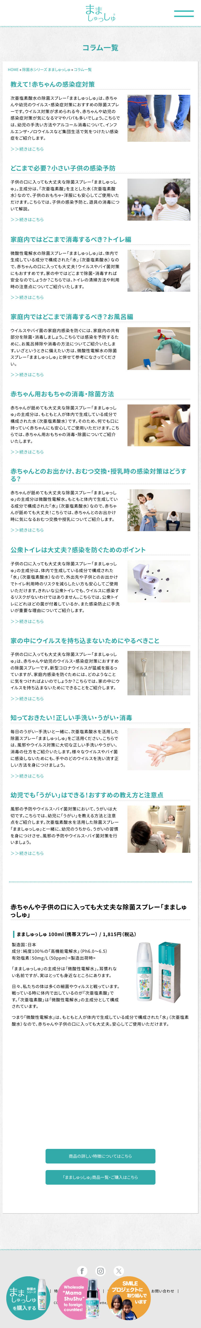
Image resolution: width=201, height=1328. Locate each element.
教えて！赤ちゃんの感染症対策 (52, 84)
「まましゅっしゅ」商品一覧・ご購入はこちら (100, 1177)
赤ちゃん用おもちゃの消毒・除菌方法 (62, 393)
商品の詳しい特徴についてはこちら (100, 1156)
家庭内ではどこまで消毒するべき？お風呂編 (71, 316)
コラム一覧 (83, 69)
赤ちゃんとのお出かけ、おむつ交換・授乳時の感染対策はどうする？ (98, 474)
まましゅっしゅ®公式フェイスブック (82, 1271)
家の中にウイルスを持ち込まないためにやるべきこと (84, 640)
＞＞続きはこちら (27, 149)
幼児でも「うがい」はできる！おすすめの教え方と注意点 (87, 794)
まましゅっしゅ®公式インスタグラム (100, 1271)
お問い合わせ (162, 1291)
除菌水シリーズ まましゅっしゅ (46, 69)
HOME (13, 69)
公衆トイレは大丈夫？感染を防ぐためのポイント (78, 549)
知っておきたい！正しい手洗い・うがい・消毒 (71, 717)
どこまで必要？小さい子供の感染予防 (63, 167)
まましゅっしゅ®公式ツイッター (119, 1271)
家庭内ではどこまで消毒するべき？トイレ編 (70, 239)
